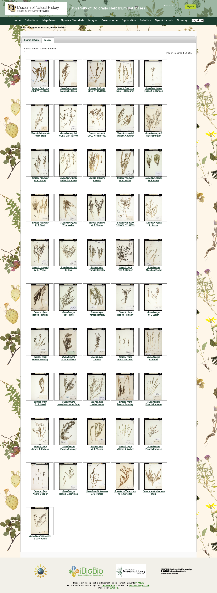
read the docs (108, 585)
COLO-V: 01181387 (97, 135)
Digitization (129, 20)
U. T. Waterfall (125, 494)
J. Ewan (97, 359)
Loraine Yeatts (97, 404)
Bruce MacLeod (125, 359)
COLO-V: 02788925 (40, 91)
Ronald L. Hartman (68, 494)
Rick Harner (153, 180)
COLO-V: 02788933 (97, 91)
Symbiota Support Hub (139, 585)
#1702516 (139, 583)
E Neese (97, 180)
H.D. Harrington (153, 135)
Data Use (145, 20)
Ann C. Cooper (40, 494)
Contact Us (168, 5)
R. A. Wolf (40, 225)
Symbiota (114, 588)
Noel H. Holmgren (125, 91)
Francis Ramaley (97, 270)
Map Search (49, 20)
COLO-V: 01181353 (125, 225)
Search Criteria (31, 40)
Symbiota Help (164, 20)
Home (17, 20)
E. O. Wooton (40, 538)
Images (92, 20)
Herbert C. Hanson (153, 91)
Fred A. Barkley (125, 270)
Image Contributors (39, 28)
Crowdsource (109, 20)
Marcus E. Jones (68, 91)
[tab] (31, 40)
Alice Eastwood (153, 270)
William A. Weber (125, 135)
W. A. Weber (40, 180)
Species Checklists (72, 20)
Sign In (190, 6)
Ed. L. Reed (40, 404)
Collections (32, 20)
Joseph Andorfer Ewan (68, 404)
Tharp (153, 494)
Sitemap (182, 20)
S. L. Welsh (153, 315)
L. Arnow (153, 225)
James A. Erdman (40, 449)
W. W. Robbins (68, 359)
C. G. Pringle (97, 494)
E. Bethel (153, 359)
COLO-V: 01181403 (68, 135)
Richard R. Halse (68, 180)
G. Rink (68, 270)
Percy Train (40, 135)
